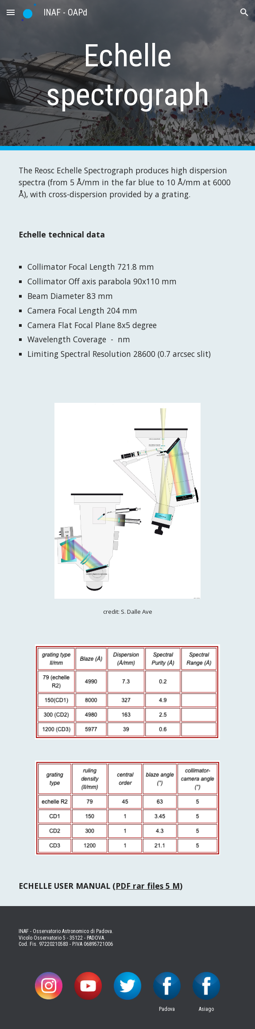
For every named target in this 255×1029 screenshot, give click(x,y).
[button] (10, 12)
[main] (127, 75)
